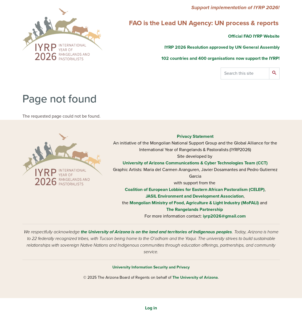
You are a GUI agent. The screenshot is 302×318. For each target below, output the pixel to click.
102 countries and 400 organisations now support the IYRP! (220, 58)
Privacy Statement (195, 136)
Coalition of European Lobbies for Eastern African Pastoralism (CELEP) (195, 189)
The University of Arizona (195, 277)
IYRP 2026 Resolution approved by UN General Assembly (222, 47)
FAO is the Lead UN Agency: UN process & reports (203, 23)
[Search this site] (245, 73)
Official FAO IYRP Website (253, 36)
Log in (151, 308)
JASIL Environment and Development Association (195, 196)
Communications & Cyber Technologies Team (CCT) (217, 163)
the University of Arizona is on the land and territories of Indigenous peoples (156, 232)
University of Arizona (143, 163)
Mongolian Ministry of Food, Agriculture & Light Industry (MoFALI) (194, 203)
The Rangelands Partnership (194, 209)
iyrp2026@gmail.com (224, 216)
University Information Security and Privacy (151, 267)
